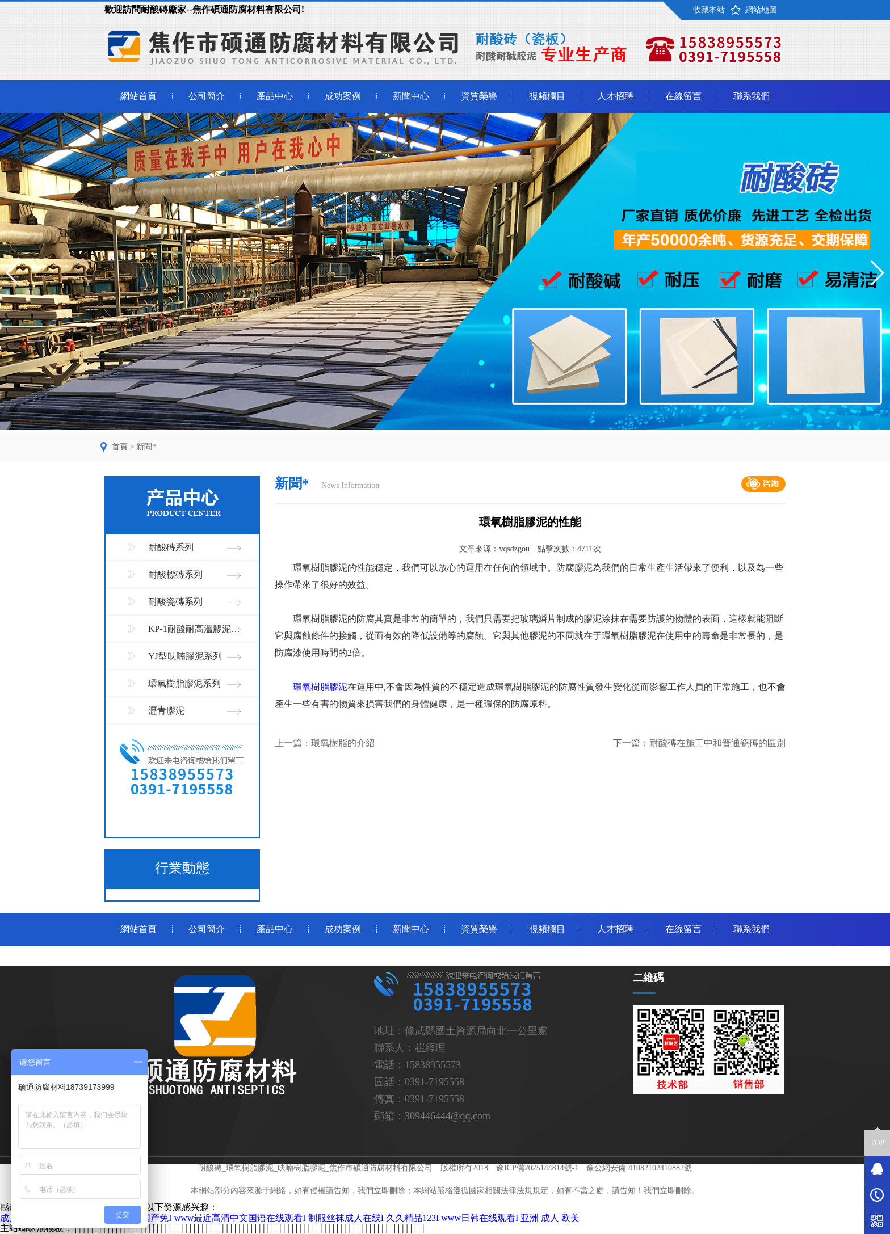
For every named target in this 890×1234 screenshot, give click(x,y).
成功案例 (343, 96)
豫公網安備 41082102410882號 (639, 1168)
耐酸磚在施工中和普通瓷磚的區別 (717, 743)
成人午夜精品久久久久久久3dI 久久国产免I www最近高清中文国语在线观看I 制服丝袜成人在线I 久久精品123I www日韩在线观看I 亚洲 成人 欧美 (290, 1218)
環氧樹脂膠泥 (320, 687)
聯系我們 (751, 96)
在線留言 (683, 96)
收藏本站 (709, 10)
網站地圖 (761, 10)
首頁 (120, 447)
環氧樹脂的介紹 (343, 743)
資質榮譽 (479, 96)
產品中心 (275, 96)
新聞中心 (411, 96)
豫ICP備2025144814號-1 (537, 1168)
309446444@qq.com (447, 1116)
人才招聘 (615, 96)
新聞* (146, 447)
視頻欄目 (547, 96)
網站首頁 (138, 96)
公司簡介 (206, 96)
